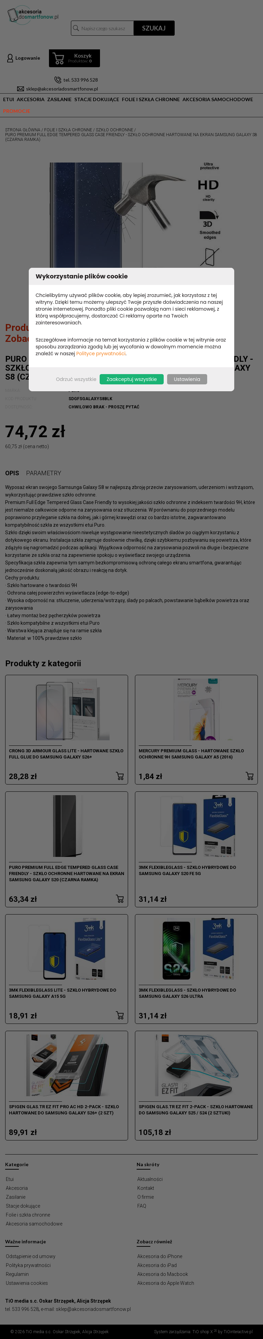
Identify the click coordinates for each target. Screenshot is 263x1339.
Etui (8, 99)
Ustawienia (187, 379)
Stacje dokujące (96, 99)
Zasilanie (59, 99)
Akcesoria (31, 99)
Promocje (16, 111)
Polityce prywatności (101, 353)
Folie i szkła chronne (151, 99)
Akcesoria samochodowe (218, 99)
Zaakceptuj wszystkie (131, 379)
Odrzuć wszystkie (76, 379)
